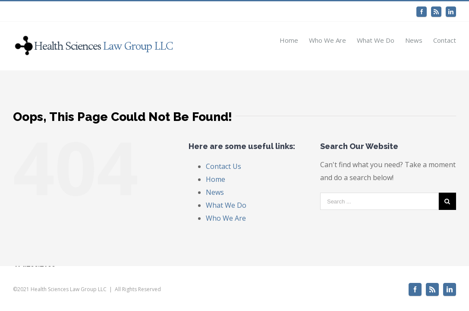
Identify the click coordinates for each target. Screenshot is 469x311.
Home (215, 179)
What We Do (226, 205)
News (215, 192)
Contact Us (223, 166)
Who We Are (226, 218)
